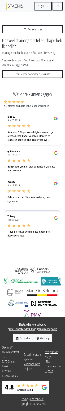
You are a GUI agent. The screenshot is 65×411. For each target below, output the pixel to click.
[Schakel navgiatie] (58, 6)
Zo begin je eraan (32, 354)
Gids (47, 361)
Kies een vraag (32, 29)
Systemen (28, 359)
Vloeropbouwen (32, 364)
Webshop (43, 338)
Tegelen (49, 371)
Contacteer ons (53, 366)
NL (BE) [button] (42, 6)
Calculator (23, 338)
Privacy (24, 399)
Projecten (28, 369)
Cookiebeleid (37, 399)
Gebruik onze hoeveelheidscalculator (32, 74)
